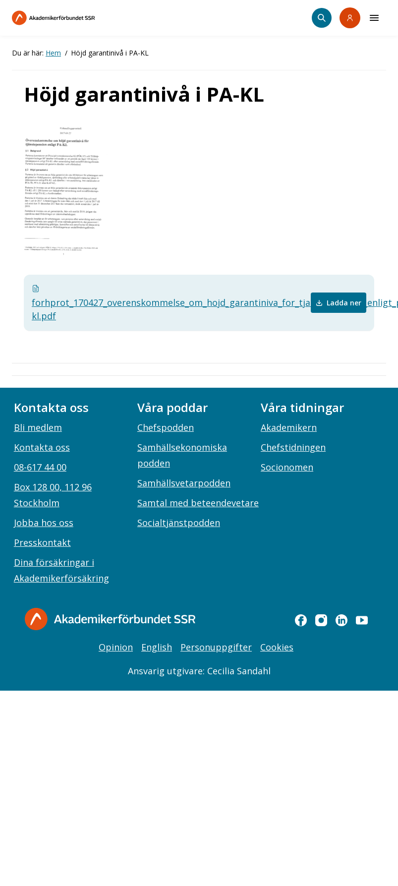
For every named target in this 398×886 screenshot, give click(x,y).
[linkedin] (341, 620)
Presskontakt (42, 542)
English (156, 647)
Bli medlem (38, 427)
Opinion (116, 647)
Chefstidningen (293, 447)
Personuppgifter (216, 647)
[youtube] (362, 620)
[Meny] (374, 18)
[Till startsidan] (74, 18)
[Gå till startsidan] (110, 619)
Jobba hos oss (43, 523)
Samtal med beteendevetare (198, 503)
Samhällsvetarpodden (183, 483)
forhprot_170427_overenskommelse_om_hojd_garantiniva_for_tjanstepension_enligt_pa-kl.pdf (132, 303)
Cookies (276, 647)
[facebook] (301, 620)
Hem (53, 53)
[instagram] (321, 620)
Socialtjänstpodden (178, 523)
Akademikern (289, 427)
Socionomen (287, 467)
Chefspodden (165, 427)
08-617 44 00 (40, 467)
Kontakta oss (42, 447)
